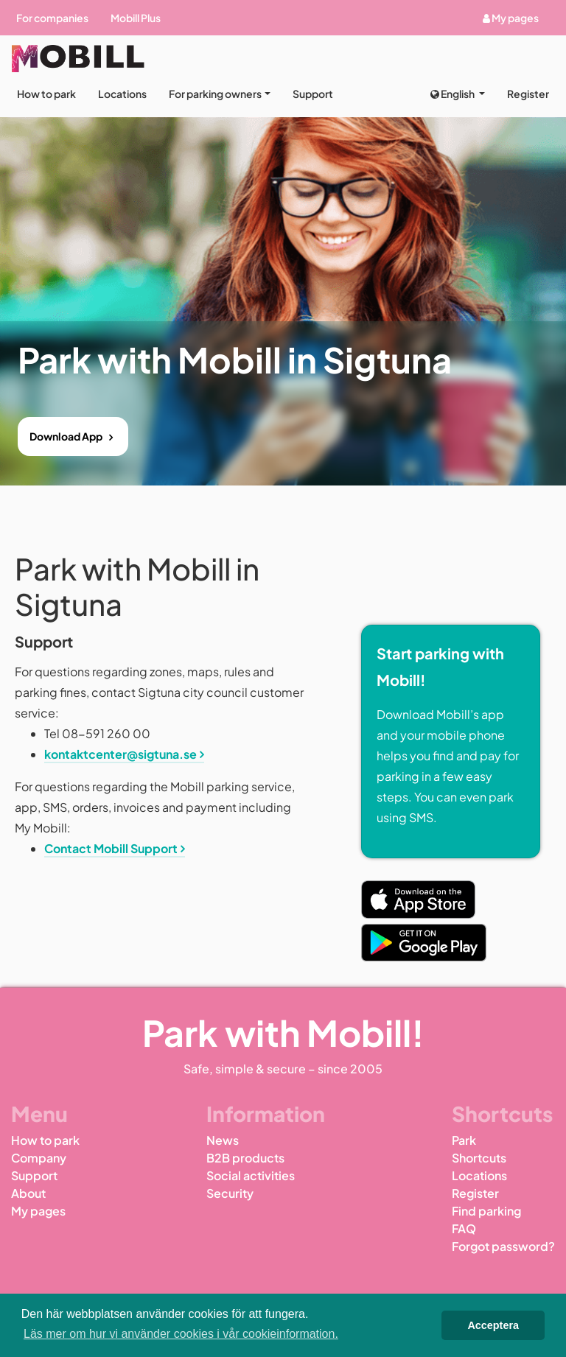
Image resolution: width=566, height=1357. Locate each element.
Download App (65, 436)
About (28, 1193)
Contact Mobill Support (111, 848)
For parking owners (215, 93)
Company (38, 1157)
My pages (511, 17)
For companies (52, 17)
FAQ (464, 1228)
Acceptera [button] (493, 1325)
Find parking (486, 1211)
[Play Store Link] (423, 942)
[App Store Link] (418, 899)
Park (464, 1140)
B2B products (245, 1157)
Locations (122, 93)
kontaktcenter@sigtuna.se (120, 754)
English (453, 93)
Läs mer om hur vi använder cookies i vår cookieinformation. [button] (181, 1334)
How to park (46, 93)
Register (528, 93)
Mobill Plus (136, 17)
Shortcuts (479, 1157)
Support (313, 93)
